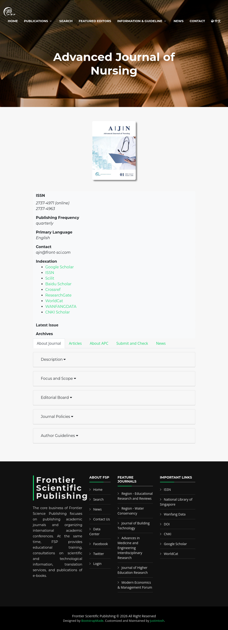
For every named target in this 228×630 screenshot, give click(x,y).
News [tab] (161, 343)
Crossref (53, 289)
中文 (216, 21)
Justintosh (157, 620)
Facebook (100, 544)
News (179, 21)
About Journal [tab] (49, 343)
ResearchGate (58, 295)
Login (97, 563)
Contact (197, 21)
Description (53, 359)
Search (65, 21)
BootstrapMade (92, 620)
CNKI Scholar (57, 312)
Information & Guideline (139, 21)
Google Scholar (59, 267)
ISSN (49, 272)
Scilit (49, 278)
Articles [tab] (75, 343)
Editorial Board (56, 397)
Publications (36, 21)
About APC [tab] (99, 343)
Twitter (98, 553)
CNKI (167, 534)
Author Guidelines (59, 435)
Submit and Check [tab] (132, 343)
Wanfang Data (174, 514)
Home (13, 21)
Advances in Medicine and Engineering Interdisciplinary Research (130, 548)
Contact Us (101, 519)
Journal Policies (57, 416)
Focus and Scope (58, 378)
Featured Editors (95, 21)
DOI (167, 524)
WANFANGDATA (60, 306)
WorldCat (54, 301)
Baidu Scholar (58, 284)
